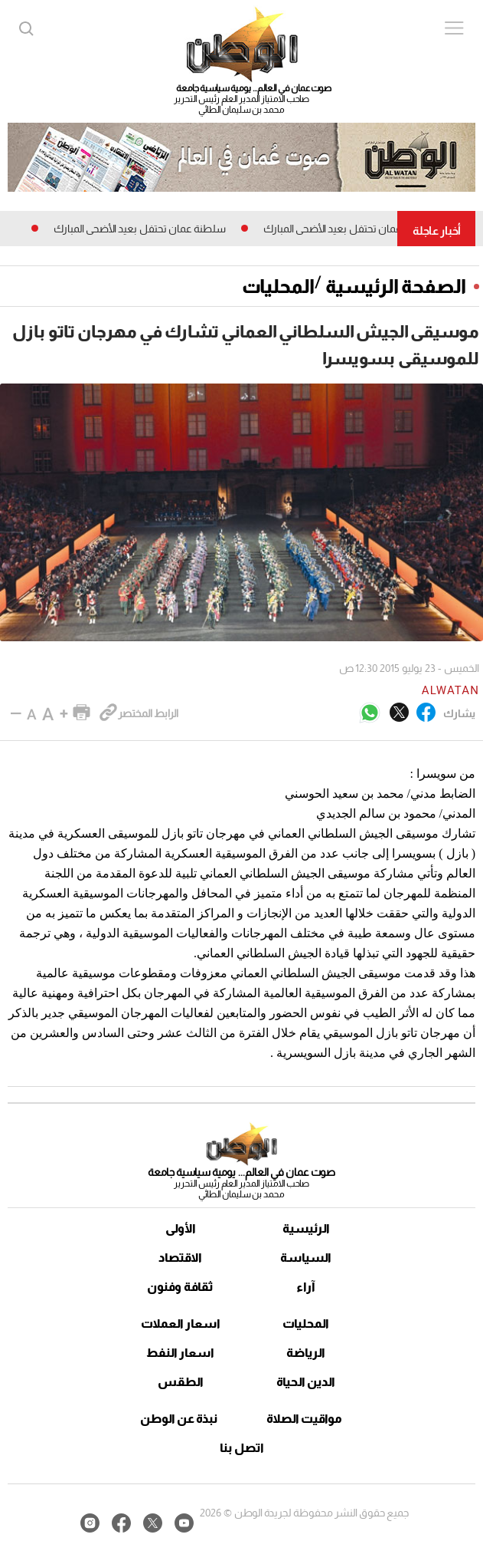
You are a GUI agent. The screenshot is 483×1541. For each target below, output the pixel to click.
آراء (305, 1286)
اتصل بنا (242, 1447)
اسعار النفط (180, 1352)
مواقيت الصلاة (304, 1418)
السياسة (305, 1257)
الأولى (180, 1228)
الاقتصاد (180, 1257)
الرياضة (305, 1352)
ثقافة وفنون (180, 1286)
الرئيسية (306, 1228)
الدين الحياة (305, 1381)
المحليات (278, 286)
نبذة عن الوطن (178, 1418)
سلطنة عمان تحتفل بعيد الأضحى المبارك (343, 228)
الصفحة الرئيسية (395, 286)
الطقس (181, 1381)
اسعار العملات (180, 1323)
